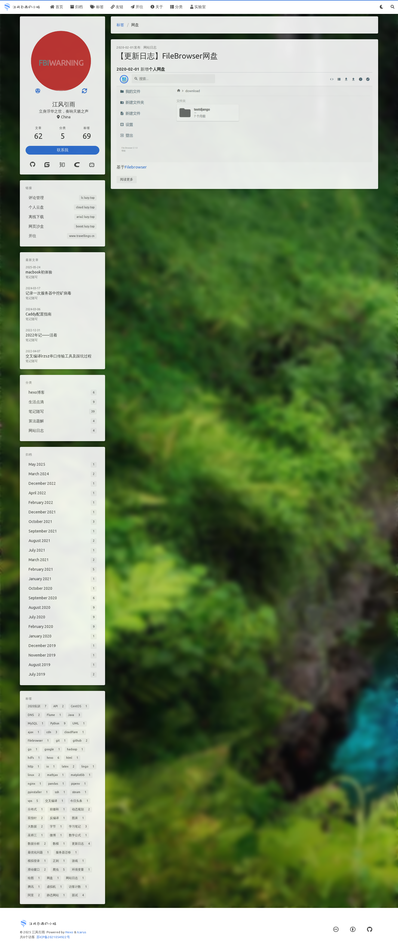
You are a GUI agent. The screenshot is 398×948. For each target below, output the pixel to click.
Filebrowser (136, 167)
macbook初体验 (39, 272)
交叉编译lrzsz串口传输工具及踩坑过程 (58, 356)
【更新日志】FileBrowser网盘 (167, 56)
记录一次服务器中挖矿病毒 (48, 293)
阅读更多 (126, 179)
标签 (120, 25)
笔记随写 (32, 277)
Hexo (69, 932)
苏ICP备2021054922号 (53, 937)
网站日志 (150, 47)
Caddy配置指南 (38, 314)
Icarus (81, 932)
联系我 (62, 150)
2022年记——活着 (41, 335)
